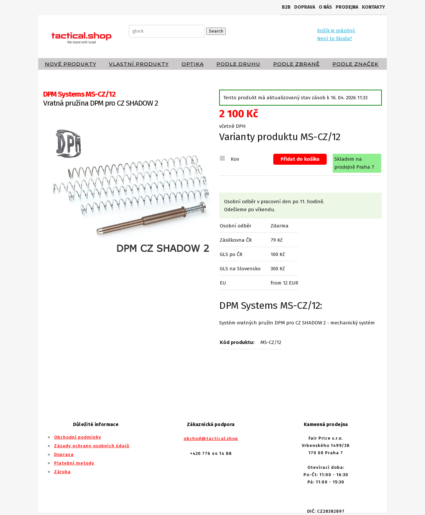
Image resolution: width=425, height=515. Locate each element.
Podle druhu (238, 64)
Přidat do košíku (300, 159)
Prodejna (347, 7)
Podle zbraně (296, 64)
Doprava (304, 7)
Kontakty (373, 7)
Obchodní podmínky (77, 437)
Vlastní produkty (139, 64)
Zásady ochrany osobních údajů (91, 445)
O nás (325, 7)
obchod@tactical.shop (211, 438)
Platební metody (74, 463)
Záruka (62, 471)
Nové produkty (70, 64)
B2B (286, 7)
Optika (193, 64)
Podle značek (355, 64)
